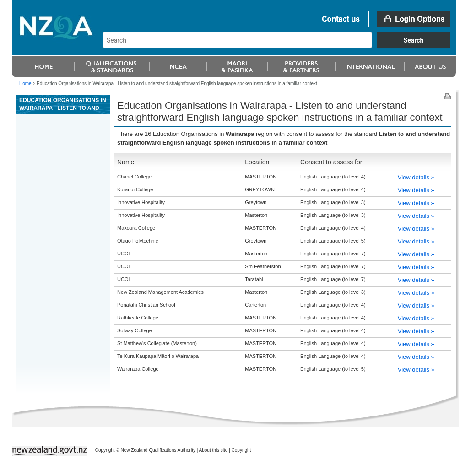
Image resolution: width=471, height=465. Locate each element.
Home (25, 83)
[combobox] (281, 45)
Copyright (241, 450)
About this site (213, 450)
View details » (416, 177)
